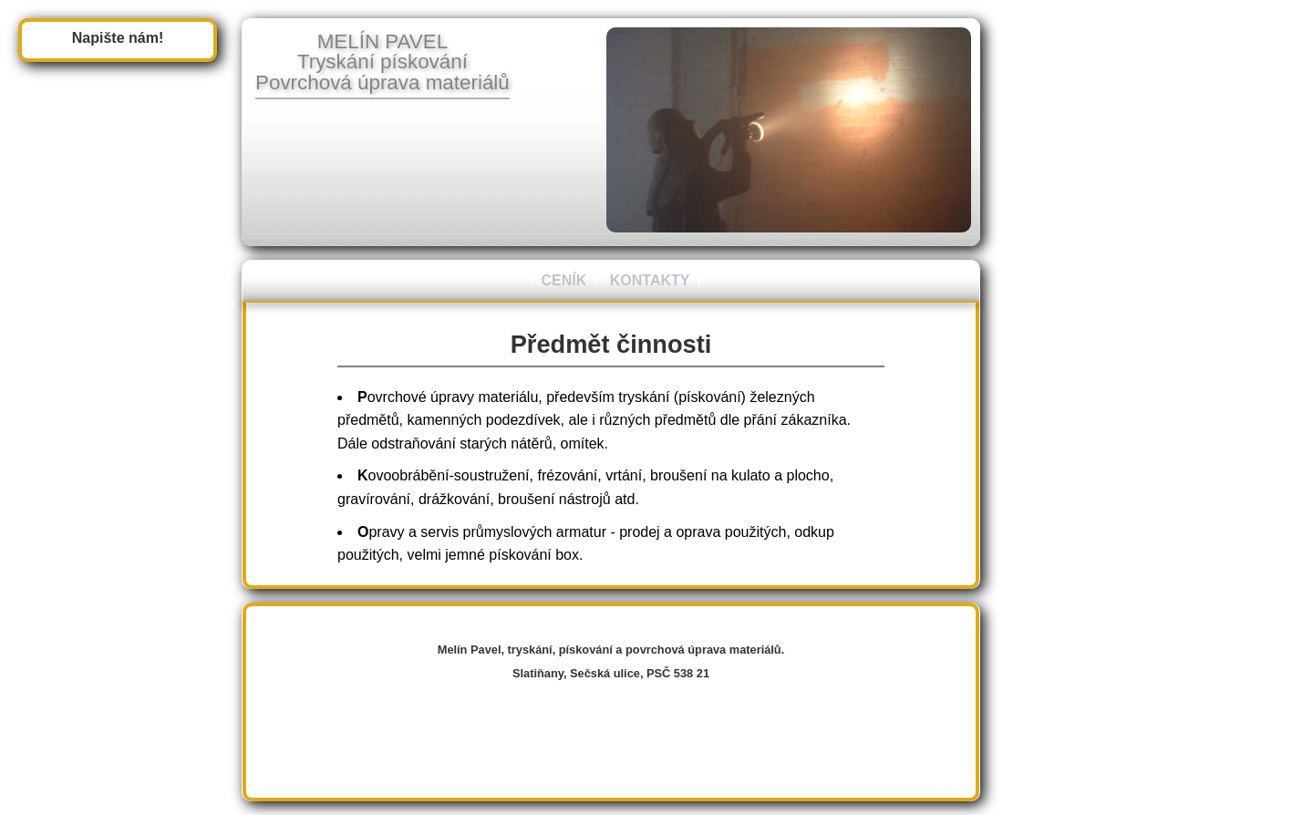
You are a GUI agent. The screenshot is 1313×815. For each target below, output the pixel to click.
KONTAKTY (650, 280)
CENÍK (564, 280)
